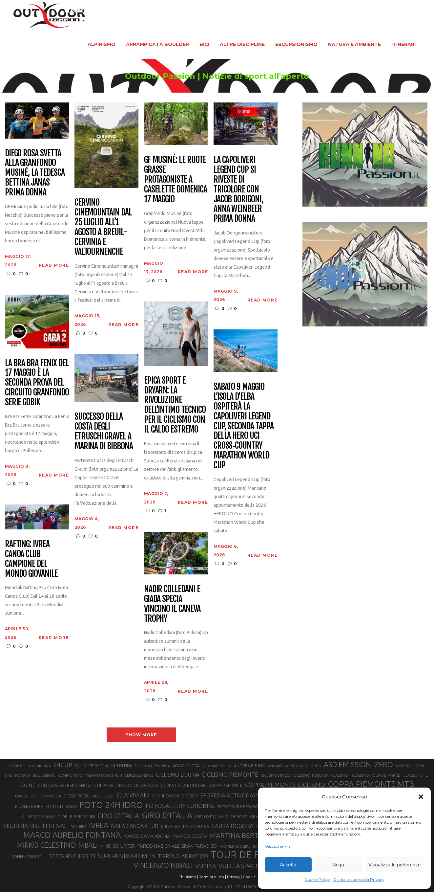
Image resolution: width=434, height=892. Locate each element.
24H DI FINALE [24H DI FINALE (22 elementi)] (124, 766)
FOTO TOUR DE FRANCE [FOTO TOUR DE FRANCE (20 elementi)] (238, 807)
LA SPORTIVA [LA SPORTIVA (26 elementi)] (196, 826)
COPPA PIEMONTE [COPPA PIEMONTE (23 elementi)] (225, 785)
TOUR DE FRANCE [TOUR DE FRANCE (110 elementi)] (251, 855)
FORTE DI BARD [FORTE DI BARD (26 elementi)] (61, 806)
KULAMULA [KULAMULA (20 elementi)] (170, 827)
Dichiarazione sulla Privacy (358, 879)
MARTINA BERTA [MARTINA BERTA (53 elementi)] (236, 835)
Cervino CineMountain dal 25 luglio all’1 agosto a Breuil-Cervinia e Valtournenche (103, 227)
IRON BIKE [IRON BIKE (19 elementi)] (78, 827)
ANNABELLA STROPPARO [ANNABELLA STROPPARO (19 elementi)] (288, 766)
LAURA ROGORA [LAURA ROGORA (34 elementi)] (233, 826)
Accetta (288, 864)
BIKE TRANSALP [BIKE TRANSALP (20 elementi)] (17, 775)
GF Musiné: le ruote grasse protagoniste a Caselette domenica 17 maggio (175, 179)
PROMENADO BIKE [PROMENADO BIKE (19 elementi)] (234, 846)
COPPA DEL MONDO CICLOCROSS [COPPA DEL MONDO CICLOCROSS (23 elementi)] (126, 785)
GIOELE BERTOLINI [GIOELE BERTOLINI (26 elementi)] (76, 816)
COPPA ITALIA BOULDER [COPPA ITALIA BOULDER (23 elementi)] (183, 785)
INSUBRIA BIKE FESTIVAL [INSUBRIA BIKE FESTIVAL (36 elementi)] (34, 826)
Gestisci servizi (278, 846)
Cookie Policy (317, 879)
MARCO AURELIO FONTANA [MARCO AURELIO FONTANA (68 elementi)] (72, 835)
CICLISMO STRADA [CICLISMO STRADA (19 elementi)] (276, 775)
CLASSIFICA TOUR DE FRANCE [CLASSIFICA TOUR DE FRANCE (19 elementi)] (376, 775)
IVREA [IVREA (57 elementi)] (98, 825)
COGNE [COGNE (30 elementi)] (26, 785)
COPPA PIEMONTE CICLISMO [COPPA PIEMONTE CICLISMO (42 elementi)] (285, 784)
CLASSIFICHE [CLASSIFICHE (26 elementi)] (415, 775)
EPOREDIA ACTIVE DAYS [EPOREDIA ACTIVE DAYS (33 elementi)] (229, 795)
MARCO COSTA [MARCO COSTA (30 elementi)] (190, 836)
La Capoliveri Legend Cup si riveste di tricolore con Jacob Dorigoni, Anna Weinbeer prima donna (238, 189)
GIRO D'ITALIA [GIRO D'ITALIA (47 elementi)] (118, 815)
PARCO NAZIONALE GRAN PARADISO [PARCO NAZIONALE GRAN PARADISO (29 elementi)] (177, 846)
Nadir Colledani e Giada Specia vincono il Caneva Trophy (172, 604)
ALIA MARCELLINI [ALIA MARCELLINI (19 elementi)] (216, 766)
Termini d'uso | (212, 877)
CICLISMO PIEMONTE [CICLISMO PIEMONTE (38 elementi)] (230, 774)
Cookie (249, 877)
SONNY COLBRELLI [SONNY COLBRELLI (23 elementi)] (29, 856)
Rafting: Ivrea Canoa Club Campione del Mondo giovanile (31, 559)
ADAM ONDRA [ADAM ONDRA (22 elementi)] (186, 766)
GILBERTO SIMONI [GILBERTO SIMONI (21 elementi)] (38, 816)
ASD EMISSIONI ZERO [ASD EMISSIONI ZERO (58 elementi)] (358, 764)
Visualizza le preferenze (394, 864)
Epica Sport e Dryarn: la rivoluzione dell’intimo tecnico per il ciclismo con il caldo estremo (175, 405)
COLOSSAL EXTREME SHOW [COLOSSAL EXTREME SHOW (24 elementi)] (65, 785)
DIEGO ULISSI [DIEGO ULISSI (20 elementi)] (103, 796)
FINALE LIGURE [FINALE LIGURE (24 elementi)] (29, 806)
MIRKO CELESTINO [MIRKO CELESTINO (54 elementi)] (46, 845)
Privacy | (234, 877)
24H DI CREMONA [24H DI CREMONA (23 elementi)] (91, 765)
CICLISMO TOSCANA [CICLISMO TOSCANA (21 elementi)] (310, 775)
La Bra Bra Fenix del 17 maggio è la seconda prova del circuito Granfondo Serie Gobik (37, 382)
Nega (338, 864)
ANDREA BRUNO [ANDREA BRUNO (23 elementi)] (249, 765)
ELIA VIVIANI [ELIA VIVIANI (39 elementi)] (133, 795)
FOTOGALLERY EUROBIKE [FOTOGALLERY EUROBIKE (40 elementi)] (180, 805)
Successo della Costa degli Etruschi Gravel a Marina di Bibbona (103, 431)
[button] (421, 796)
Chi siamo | (188, 877)
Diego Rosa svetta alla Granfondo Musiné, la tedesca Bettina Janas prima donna (35, 172)
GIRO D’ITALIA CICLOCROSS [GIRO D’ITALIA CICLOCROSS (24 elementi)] (221, 816)
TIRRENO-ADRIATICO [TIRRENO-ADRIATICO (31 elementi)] (183, 856)
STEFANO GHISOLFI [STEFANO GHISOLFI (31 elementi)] (72, 856)
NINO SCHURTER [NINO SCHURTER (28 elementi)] (117, 846)
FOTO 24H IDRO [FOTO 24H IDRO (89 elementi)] (111, 804)
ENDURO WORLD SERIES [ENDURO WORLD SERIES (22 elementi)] (174, 796)
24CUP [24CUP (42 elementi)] (62, 765)
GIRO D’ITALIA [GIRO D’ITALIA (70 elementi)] (167, 815)
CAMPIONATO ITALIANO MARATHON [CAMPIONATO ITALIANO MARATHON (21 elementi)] (90, 775)
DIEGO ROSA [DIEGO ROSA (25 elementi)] (76, 795)
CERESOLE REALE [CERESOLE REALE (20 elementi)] (139, 775)
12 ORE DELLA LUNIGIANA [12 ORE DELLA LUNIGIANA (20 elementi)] (29, 766)
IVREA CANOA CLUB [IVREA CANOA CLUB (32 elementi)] (134, 826)
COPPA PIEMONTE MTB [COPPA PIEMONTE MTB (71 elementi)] (371, 784)
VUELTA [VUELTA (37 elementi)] (206, 866)
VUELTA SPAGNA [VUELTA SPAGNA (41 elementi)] (241, 865)
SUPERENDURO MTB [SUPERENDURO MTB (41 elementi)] (126, 856)
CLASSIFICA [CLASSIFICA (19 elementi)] (340, 775)
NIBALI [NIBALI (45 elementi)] (88, 845)
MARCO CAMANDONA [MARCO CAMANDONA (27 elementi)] (146, 836)
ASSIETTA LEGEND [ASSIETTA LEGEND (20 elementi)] (410, 766)
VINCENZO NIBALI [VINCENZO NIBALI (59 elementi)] (163, 865)
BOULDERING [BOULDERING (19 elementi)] (44, 775)
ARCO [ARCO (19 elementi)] (316, 766)
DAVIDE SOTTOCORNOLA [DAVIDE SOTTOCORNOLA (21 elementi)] (38, 796)
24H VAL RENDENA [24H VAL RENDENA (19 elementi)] (154, 766)
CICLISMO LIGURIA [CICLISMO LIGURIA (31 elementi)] (177, 775)
